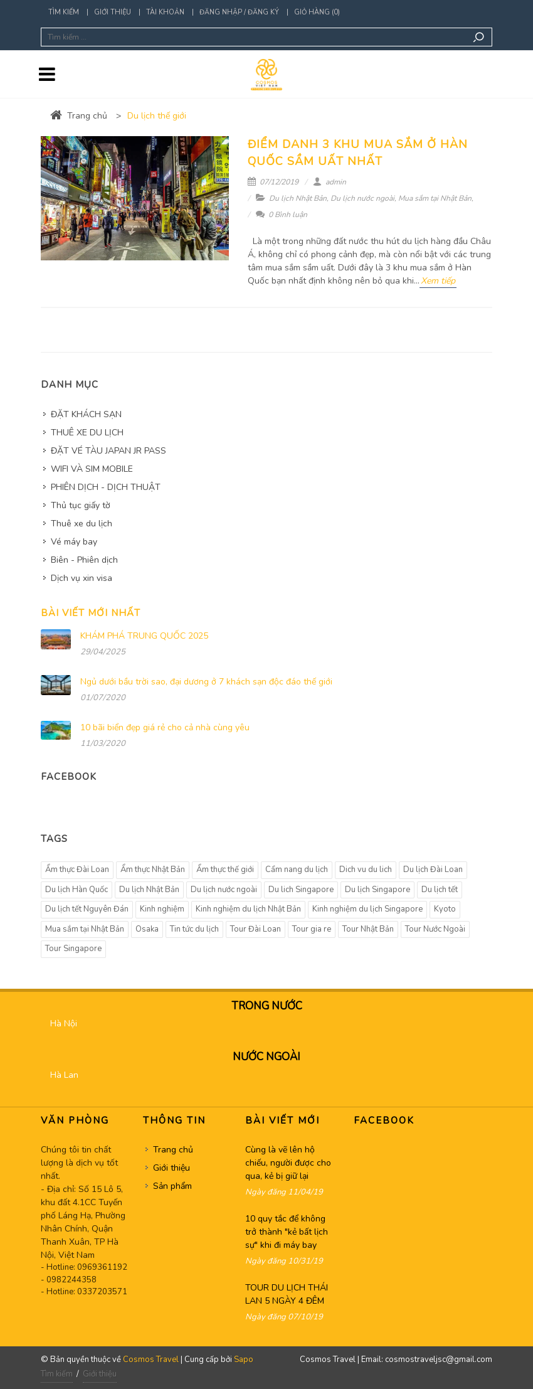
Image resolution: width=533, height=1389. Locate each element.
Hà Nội (63, 1024)
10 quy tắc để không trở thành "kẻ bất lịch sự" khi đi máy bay (286, 1232)
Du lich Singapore (301, 889)
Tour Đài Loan (255, 929)
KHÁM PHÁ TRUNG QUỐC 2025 (144, 636)
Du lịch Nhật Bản (298, 198)
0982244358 (71, 1279)
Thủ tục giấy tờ (80, 505)
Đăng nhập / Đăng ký (239, 12)
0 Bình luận (281, 215)
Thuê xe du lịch (81, 524)
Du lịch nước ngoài (362, 198)
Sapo (243, 1359)
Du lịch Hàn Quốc (76, 889)
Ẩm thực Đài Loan (77, 869)
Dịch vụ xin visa (81, 578)
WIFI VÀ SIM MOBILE (92, 469)
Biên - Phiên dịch (84, 560)
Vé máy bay (74, 542)
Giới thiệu (112, 12)
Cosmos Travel (151, 1359)
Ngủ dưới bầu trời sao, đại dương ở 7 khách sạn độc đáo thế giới (206, 682)
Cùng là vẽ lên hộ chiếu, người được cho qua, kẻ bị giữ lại (288, 1163)
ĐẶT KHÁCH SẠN (86, 414)
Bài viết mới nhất (90, 613)
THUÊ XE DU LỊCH (87, 433)
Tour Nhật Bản (368, 929)
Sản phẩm (172, 1186)
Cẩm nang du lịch (296, 869)
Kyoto (445, 909)
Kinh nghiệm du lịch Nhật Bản (248, 909)
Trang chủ (78, 116)
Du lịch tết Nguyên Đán (87, 909)
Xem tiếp (438, 281)
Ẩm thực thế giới (225, 869)
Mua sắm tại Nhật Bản (435, 198)
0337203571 (102, 1291)
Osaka (147, 929)
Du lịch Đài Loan (433, 869)
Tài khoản (165, 12)
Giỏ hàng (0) (317, 12)
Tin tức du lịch (194, 929)
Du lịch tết (439, 889)
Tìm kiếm (63, 12)
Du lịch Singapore (377, 889)
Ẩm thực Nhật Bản (152, 869)
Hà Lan (64, 1075)
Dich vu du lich (365, 869)
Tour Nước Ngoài (435, 929)
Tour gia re (311, 929)
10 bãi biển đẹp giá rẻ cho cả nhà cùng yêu (165, 727)
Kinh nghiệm (162, 909)
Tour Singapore (73, 948)
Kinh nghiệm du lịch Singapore (367, 909)
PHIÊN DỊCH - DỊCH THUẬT (106, 487)
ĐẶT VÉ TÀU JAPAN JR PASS (108, 451)
